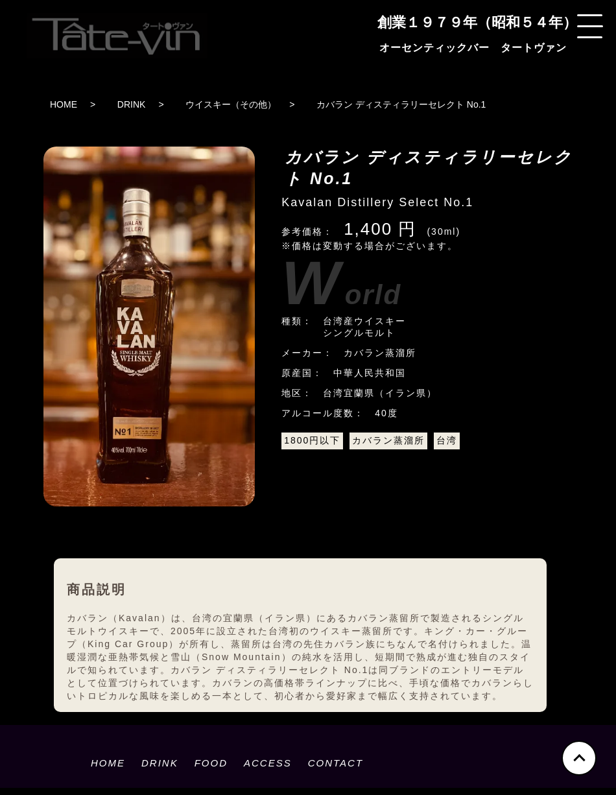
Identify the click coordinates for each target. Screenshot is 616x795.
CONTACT (335, 762)
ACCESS (268, 762)
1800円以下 (312, 440)
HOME (63, 104)
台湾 (446, 440)
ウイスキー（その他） (230, 104)
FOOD (211, 762)
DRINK (131, 104)
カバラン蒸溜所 (388, 440)
